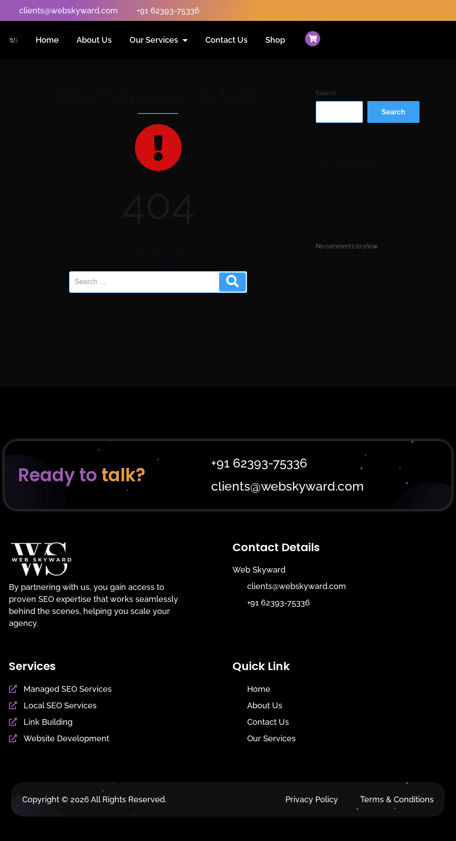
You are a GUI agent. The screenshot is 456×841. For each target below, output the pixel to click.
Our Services (158, 40)
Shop (275, 40)
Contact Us (226, 40)
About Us (94, 40)
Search (326, 93)
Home (47, 40)
